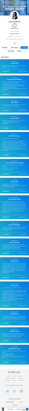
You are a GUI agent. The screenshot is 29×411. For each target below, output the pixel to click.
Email (19, 409)
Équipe (19, 51)
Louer (14, 376)
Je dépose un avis (9, 9)
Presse (14, 380)
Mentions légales (10, 402)
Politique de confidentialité (15, 399)
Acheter (9, 376)
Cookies (21, 402)
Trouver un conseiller (11, 378)
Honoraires (15, 405)
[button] (23, 409)
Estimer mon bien (19, 9)
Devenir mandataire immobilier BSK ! (14, 385)
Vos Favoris (7, 380)
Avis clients (24, 47)
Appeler (10, 409)
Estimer (20, 376)
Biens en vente (14, 47)
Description (4, 47)
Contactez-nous (21, 380)
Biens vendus (11, 51)
